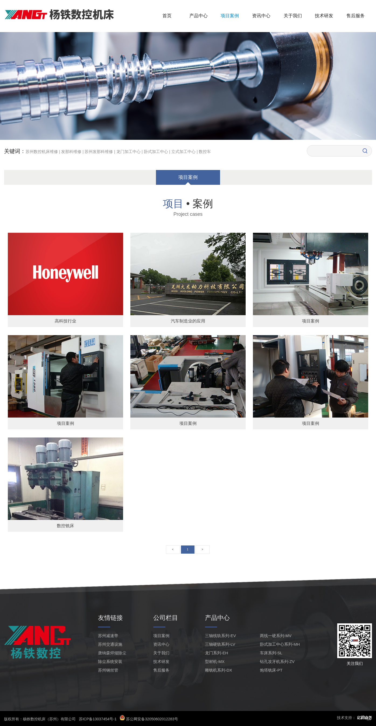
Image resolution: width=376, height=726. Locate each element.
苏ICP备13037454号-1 (98, 719)
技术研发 (324, 15)
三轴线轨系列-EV (220, 635)
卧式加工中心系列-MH (280, 644)
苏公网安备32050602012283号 (149, 719)
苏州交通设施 (110, 644)
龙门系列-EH (216, 653)
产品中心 (198, 15)
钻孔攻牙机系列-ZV (277, 661)
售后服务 (355, 15)
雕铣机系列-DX (218, 670)
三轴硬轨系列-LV (220, 644)
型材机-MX (215, 661)
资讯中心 (261, 15)
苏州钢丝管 (108, 670)
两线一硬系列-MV (276, 635)
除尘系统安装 (110, 661)
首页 (167, 15)
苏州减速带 (108, 635)
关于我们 (293, 15)
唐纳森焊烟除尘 (112, 653)
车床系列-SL (271, 653)
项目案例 (230, 15)
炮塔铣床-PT (271, 670)
